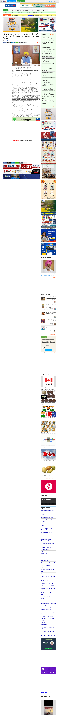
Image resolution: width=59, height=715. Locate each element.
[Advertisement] (26, 131)
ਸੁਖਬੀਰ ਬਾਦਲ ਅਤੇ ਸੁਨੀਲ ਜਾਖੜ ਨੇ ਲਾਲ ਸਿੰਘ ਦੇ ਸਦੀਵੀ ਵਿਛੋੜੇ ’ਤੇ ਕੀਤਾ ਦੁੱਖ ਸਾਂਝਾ (48, 38)
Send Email (21, 42)
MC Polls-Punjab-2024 (46, 532)
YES (44, 347)
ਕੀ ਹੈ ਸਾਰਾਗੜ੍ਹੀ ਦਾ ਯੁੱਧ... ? (48, 427)
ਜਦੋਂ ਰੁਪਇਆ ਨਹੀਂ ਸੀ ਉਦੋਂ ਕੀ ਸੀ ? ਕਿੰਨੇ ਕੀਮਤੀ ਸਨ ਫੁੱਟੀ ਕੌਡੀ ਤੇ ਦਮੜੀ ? (48, 398)
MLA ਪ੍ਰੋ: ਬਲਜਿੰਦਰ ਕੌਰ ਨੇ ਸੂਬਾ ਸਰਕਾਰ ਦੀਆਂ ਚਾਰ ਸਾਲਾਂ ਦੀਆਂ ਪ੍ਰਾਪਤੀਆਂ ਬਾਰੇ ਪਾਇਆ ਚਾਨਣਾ (48, 84)
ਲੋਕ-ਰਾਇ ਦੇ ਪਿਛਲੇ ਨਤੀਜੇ (52, 352)
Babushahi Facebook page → (22, 140)
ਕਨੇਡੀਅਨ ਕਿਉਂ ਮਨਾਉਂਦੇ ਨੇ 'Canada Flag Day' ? (48, 455)
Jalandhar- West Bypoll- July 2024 (48, 597)
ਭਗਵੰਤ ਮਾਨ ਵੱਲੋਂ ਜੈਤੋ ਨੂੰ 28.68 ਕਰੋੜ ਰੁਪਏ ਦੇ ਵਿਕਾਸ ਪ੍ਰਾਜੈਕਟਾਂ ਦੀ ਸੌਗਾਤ (48, 47)
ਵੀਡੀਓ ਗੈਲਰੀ (44, 10)
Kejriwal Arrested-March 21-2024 (48, 627)
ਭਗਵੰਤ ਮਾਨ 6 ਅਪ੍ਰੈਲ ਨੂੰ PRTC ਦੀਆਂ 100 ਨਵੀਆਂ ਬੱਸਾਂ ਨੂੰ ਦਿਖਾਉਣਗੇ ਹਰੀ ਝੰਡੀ (48, 50)
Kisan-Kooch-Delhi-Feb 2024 (48, 635)
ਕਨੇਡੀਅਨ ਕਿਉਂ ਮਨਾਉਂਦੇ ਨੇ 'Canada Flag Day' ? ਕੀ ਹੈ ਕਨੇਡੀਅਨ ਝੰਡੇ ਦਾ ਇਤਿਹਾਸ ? (48, 383)
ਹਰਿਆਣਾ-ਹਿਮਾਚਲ (18, 10)
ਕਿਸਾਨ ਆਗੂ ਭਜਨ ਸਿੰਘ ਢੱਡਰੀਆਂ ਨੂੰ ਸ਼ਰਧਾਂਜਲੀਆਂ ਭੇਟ (47, 69)
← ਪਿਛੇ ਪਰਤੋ (38, 42)
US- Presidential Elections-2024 (47, 544)
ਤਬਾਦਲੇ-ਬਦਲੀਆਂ (11, 10)
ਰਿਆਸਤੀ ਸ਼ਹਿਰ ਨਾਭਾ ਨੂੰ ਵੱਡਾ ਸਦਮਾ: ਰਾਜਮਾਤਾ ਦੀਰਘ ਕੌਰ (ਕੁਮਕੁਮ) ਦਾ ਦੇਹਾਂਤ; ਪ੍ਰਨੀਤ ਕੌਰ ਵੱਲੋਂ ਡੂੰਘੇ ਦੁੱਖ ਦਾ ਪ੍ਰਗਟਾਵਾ (48, 55)
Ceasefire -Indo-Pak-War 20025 (47, 524)
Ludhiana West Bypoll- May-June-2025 (48, 520)
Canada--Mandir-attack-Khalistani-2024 (47, 548)
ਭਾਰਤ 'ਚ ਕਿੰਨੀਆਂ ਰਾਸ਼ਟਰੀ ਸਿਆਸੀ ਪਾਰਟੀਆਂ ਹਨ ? (48, 412)
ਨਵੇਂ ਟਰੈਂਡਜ (41, 12)
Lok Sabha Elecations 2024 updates (47, 619)
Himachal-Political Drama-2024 (47, 632)
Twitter (9, 42)
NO (43, 348)
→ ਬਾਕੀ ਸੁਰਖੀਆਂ (52, 106)
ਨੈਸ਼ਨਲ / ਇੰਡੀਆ (26, 10)
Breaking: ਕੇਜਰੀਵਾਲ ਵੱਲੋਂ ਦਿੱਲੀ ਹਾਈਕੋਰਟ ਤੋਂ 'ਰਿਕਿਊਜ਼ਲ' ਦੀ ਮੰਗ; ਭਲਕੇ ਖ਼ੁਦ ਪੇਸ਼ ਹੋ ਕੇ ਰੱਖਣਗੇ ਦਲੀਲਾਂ (48, 42)
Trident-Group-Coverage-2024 (48, 601)
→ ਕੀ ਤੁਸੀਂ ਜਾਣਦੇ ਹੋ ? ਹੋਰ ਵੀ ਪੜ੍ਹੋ (50, 478)
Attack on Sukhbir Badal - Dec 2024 (48, 535)
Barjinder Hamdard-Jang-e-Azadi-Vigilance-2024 (48, 608)
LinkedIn (13, 42)
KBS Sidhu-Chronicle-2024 (47, 616)
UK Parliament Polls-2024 (47, 585)
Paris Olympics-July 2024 (47, 583)
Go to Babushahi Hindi (20, 1)
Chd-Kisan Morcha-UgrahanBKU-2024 (46, 566)
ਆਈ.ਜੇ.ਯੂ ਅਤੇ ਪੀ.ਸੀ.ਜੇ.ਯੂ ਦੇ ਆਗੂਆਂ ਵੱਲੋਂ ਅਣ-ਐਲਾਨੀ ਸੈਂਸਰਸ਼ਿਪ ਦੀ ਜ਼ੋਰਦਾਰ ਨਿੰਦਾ (48, 94)
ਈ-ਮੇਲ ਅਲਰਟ (6, 12)
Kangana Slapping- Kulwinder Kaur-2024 (48, 604)
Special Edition (46, 692)
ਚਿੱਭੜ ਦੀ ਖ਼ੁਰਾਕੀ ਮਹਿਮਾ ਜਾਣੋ (48, 470)
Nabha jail (43, 573)
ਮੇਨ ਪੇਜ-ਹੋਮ (5, 10)
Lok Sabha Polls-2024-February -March (46, 623)
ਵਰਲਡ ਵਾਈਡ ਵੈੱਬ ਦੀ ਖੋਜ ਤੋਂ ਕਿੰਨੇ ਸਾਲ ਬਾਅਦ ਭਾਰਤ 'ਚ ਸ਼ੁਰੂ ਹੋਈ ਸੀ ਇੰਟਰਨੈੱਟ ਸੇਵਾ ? (48, 441)
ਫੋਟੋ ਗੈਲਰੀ (38, 10)
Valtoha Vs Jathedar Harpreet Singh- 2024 (48, 552)
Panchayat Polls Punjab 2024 (48, 562)
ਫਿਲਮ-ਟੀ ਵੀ (28, 12)
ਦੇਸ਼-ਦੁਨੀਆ (32, 10)
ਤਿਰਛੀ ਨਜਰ (13, 12)
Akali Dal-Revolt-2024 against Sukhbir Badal (48, 589)
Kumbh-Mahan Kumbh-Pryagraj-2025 (47, 529)
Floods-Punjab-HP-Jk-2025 (47, 510)
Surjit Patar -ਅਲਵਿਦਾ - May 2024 (47, 612)
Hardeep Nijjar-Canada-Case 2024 (48, 593)
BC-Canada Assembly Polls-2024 (48, 556)
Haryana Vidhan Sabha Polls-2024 (48, 570)
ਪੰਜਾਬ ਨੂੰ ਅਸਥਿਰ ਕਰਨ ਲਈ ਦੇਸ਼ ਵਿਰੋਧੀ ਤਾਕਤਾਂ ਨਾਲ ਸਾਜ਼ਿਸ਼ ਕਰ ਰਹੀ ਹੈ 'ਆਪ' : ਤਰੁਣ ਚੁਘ (48, 65)
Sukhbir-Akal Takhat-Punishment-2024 (46, 539)
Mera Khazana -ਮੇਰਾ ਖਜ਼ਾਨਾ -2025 (47, 513)
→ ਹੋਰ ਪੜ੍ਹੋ (54, 277)
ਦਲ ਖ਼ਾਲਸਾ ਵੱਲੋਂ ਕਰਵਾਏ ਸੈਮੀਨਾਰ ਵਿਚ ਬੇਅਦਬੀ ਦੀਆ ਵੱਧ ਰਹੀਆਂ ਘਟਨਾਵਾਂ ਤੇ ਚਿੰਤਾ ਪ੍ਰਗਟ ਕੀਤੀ (48, 102)
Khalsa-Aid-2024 (45, 580)
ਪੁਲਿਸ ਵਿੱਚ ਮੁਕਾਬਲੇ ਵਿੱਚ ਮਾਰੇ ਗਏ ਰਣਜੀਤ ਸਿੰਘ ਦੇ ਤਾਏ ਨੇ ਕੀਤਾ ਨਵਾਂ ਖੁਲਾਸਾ (48, 97)
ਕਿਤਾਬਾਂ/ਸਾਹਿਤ (35, 12)
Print (25, 42)
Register (55, 1)
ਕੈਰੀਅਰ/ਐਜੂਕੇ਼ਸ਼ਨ (20, 12)
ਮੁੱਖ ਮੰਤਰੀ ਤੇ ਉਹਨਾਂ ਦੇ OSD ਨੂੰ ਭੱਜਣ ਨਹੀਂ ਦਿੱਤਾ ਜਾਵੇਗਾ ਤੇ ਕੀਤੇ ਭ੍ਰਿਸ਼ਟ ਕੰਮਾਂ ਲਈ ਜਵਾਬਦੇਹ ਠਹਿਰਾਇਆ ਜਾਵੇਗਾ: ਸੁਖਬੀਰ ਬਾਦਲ (48, 89)
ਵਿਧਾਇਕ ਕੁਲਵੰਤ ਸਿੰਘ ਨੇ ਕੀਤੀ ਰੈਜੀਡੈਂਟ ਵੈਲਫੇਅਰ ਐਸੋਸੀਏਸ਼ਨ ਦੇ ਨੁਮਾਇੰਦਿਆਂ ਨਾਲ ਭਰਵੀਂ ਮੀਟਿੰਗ (48, 74)
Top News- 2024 (45, 560)
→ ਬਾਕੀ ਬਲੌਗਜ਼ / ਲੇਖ (52, 334)
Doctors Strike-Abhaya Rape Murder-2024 (48, 577)
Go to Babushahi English (11, 1)
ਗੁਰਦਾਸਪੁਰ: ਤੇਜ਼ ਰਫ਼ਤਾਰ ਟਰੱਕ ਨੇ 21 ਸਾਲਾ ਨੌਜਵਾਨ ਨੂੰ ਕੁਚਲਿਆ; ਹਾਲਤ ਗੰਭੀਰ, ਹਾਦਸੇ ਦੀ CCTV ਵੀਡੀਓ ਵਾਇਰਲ (48, 60)
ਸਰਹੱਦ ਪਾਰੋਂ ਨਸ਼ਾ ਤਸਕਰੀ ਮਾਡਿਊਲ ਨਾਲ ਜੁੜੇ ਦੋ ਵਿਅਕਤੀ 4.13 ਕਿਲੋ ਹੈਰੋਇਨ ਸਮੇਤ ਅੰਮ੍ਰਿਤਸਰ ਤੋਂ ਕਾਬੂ (48, 79)
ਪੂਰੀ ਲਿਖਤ (48, 648)
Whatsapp (17, 42)
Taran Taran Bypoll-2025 (47, 517)
